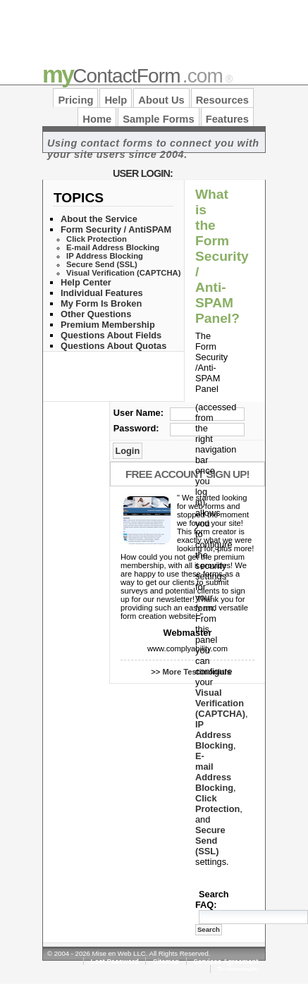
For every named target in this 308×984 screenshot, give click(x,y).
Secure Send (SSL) (101, 264)
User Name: (138, 412)
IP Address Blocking (104, 256)
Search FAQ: (212, 899)
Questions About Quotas (113, 345)
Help (115, 100)
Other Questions (96, 314)
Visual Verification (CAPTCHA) (123, 273)
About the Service (99, 219)
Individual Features (102, 293)
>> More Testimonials (191, 672)
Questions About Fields (111, 335)
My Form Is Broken (101, 303)
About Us (161, 100)
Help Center (86, 282)
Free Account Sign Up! (187, 474)
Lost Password (115, 961)
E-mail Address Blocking (112, 247)
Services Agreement (226, 961)
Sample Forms (158, 119)
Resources (222, 100)
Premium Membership (108, 324)
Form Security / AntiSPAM (116, 229)
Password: (136, 428)
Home (96, 119)
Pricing (75, 100)
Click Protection (96, 239)
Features (227, 119)
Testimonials (237, 969)
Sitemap (166, 961)
